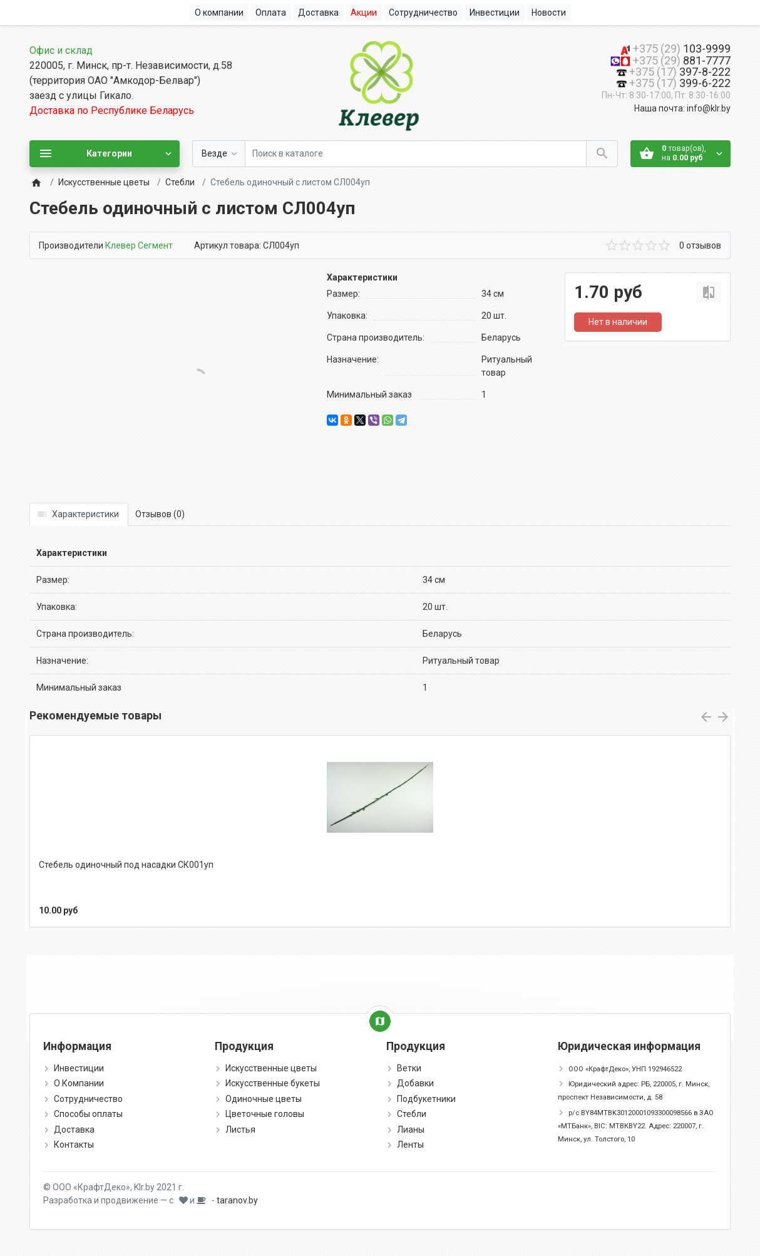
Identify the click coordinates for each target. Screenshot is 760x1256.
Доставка (74, 1130)
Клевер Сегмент (139, 245)
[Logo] (380, 83)
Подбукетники (426, 1099)
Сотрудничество (88, 1099)
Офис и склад (61, 50)
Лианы (410, 1130)
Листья (240, 1130)
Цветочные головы (264, 1114)
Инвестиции (79, 1068)
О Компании (79, 1083)
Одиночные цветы (263, 1099)
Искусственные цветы (104, 182)
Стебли (180, 182)
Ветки (409, 1068)
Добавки (415, 1083)
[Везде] (218, 153)
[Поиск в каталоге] (416, 153)
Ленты (410, 1145)
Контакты (74, 1145)
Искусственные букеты (272, 1083)
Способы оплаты (88, 1114)
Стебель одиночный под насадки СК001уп (126, 865)
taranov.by (237, 1200)
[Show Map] (380, 1021)
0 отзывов (700, 245)
